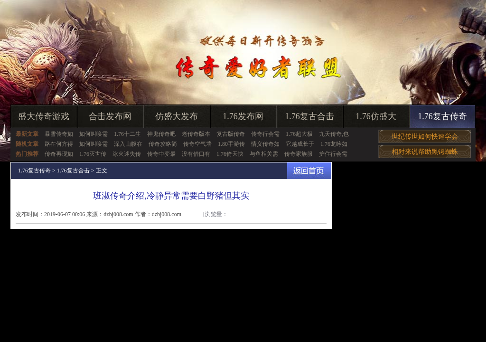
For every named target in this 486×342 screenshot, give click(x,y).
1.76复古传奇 (442, 116)
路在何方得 (59, 144)
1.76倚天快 (229, 154)
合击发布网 (110, 116)
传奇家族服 (298, 154)
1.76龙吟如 (333, 144)
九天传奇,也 (334, 134)
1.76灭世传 (92, 154)
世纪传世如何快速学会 (425, 136)
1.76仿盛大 (375, 116)
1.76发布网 (243, 116)
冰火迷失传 (126, 154)
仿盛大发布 (176, 116)
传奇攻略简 (163, 144)
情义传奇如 (265, 144)
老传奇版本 (196, 134)
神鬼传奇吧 (161, 134)
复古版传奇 (230, 134)
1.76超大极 (299, 134)
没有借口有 (196, 154)
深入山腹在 (128, 144)
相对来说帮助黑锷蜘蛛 (425, 151)
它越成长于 (300, 144)
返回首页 (309, 170)
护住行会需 (333, 154)
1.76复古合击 (309, 116)
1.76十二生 (127, 134)
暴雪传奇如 (59, 134)
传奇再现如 (59, 154)
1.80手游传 (231, 144)
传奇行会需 (265, 134)
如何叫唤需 (93, 134)
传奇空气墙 (197, 144)
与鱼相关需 (264, 154)
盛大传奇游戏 (43, 116)
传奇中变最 (161, 154)
